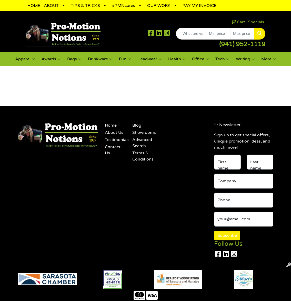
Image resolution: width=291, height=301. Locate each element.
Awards (51, 59)
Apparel (25, 59)
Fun (125, 59)
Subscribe (227, 235)
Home (111, 125)
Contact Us (113, 150)
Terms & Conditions (142, 156)
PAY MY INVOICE (199, 5)
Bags (74, 59)
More (268, 59)
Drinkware (100, 59)
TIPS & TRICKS (85, 5)
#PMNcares (123, 5)
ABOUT (51, 5)
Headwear (149, 59)
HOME (33, 5)
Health (176, 59)
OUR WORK (158, 5)
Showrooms (142, 132)
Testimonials (115, 139)
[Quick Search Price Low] (218, 34)
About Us (114, 132)
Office (200, 59)
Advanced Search (142, 142)
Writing (245, 59)
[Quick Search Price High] (242, 34)
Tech (222, 59)
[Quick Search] (191, 34)
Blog (136, 125)
